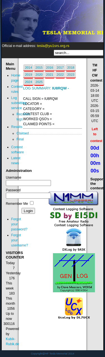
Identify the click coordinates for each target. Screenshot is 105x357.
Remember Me (17, 204)
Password (13, 190)
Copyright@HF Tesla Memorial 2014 (52, 353)
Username (13, 177)
